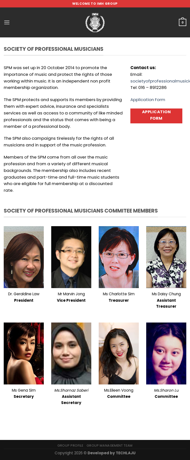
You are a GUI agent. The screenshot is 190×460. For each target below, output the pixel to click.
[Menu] (7, 22)
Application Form (147, 100)
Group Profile (70, 445)
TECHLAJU (126, 453)
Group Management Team (110, 445)
